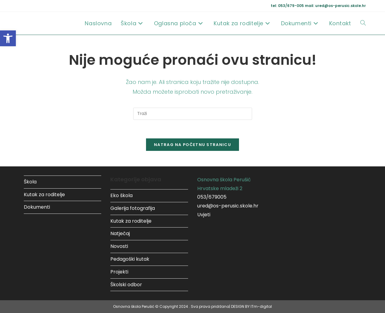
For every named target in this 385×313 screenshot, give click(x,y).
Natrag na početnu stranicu (192, 145)
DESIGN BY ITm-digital (251, 306)
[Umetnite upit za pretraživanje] (192, 114)
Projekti (119, 271)
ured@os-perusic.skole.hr (227, 205)
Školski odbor (126, 284)
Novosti (119, 246)
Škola (30, 181)
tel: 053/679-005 (288, 5)
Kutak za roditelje (44, 194)
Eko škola (121, 195)
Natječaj (120, 233)
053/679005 (211, 196)
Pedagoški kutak (129, 259)
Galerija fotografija (132, 208)
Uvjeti (203, 214)
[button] (8, 38)
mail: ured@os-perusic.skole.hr (335, 5)
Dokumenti (37, 206)
